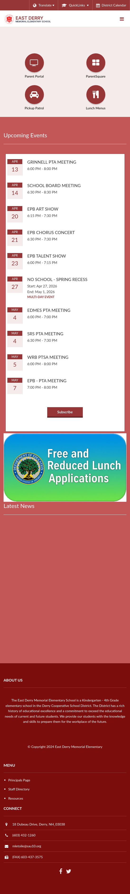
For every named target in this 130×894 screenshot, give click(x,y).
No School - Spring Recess (57, 279)
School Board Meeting (54, 185)
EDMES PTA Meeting (48, 310)
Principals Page (19, 780)
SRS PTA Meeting (45, 333)
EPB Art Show (42, 209)
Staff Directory (19, 789)
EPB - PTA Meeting (46, 380)
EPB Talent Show (46, 255)
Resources (15, 798)
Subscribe (65, 412)
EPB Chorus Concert (51, 232)
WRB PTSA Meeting (47, 357)
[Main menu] (121, 18)
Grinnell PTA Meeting (51, 162)
